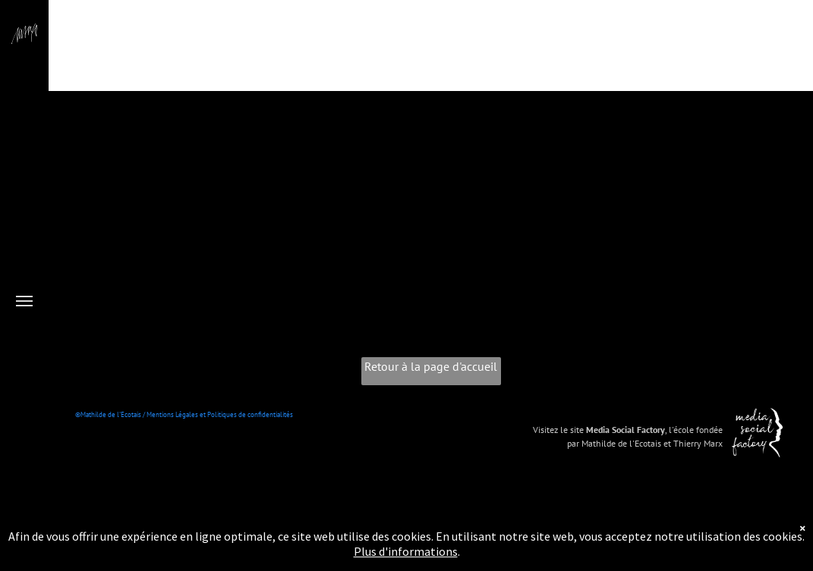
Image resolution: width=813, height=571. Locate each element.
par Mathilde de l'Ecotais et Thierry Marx (645, 443)
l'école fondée (696, 429)
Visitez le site (558, 429)
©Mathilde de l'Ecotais (108, 414)
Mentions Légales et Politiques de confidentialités (220, 414)
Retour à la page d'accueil (430, 366)
